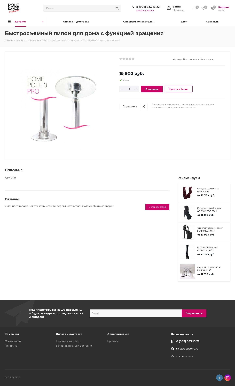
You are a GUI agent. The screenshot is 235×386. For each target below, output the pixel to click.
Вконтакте (219, 377)
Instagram (227, 377)
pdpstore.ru (191, 348)
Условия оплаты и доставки (74, 345)
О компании (13, 341)
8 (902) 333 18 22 (148, 6)
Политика (11, 345)
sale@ (180, 348)
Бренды (112, 341)
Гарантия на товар (68, 341)
